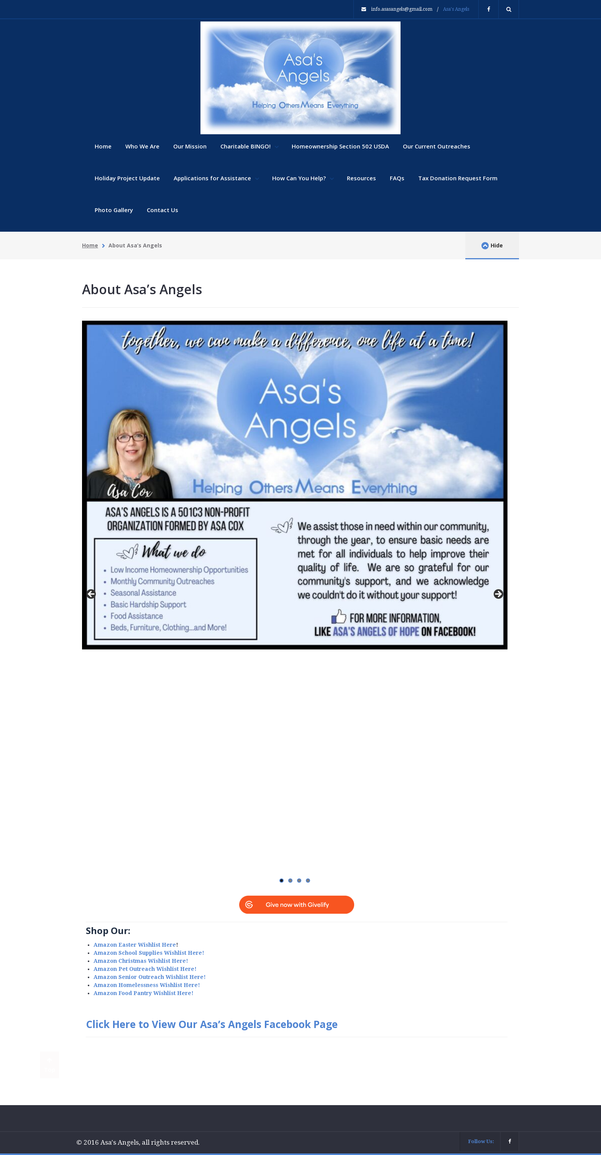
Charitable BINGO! (246, 146)
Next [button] (498, 594)
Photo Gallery (114, 210)
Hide (492, 245)
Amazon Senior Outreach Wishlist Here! (150, 977)
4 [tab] (308, 880)
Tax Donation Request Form (458, 178)
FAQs (397, 178)
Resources (361, 178)
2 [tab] (290, 880)
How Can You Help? (299, 178)
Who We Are (142, 146)
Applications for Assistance (213, 178)
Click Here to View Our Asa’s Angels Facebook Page (212, 1024)
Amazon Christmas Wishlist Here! (141, 961)
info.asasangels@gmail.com (401, 9)
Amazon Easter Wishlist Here (135, 945)
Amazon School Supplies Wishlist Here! (149, 953)
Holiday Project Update (127, 178)
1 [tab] (281, 880)
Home (103, 146)
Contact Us (162, 210)
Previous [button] (91, 594)
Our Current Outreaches (436, 146)
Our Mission (190, 146)
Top (49, 1065)
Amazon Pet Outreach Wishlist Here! (145, 969)
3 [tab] (299, 880)
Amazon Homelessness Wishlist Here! (147, 985)
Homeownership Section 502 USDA (340, 146)
